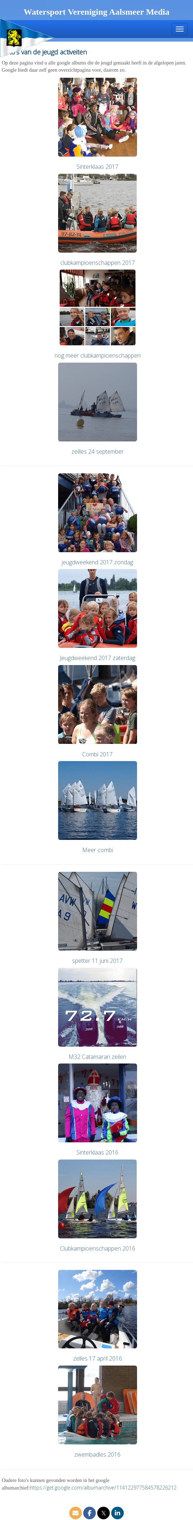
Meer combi (97, 850)
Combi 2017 (97, 754)
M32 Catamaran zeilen (97, 1057)
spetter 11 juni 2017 (97, 961)
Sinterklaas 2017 (97, 167)
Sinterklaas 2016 (97, 1152)
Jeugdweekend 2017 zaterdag (97, 658)
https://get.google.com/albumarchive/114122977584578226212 (103, 1487)
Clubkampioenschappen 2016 (97, 1248)
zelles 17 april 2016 (97, 1358)
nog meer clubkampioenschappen (98, 355)
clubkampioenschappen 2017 (97, 263)
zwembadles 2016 (97, 1454)
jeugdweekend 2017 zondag (97, 562)
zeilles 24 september (97, 451)
